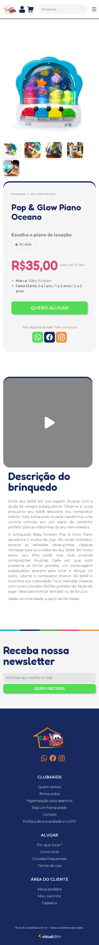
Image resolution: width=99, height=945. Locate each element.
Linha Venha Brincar (42, 193)
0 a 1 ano (45, 286)
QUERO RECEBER (49, 689)
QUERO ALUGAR (49, 307)
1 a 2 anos (63, 286)
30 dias (25, 244)
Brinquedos (18, 193)
